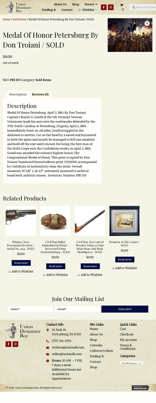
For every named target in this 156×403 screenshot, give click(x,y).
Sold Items (19, 19)
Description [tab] (18, 94)
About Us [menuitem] (96, 334)
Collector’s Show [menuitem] (101, 351)
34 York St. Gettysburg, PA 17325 (66, 332)
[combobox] (132, 362)
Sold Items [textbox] (131, 363)
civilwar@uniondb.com (68, 347)
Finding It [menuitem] (97, 356)
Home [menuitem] (94, 329)
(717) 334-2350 (61, 341)
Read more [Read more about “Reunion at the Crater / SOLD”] (125, 259)
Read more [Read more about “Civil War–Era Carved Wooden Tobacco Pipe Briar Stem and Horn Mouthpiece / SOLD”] (90, 266)
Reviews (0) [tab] (40, 94)
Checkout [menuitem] (127, 334)
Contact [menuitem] (95, 361)
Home (7, 19)
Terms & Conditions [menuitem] (127, 347)
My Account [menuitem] (128, 340)
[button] (104, 7)
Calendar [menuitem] (96, 345)
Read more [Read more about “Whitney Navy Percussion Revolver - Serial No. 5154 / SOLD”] (21, 263)
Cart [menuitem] (123, 329)
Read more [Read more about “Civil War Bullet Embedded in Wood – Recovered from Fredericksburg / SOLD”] (55, 266)
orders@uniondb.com (67, 354)
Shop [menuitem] (93, 340)
